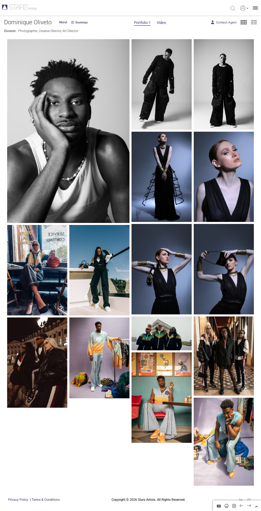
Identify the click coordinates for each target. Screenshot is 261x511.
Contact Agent (226, 22)
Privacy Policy (18, 500)
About (63, 22)
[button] (243, 8)
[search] (232, 8)
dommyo (79, 22)
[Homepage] (20, 8)
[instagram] (248, 500)
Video (161, 22)
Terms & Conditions (46, 500)
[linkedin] (240, 500)
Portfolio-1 (142, 22)
